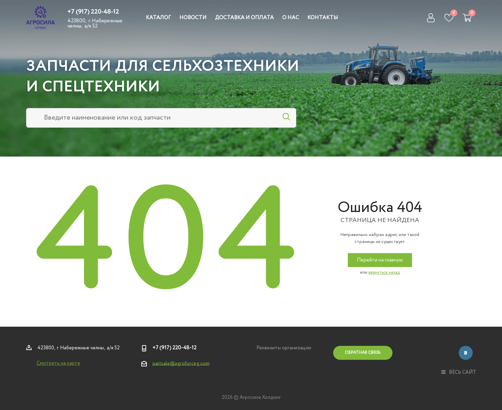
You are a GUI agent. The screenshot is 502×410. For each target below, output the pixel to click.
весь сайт (458, 372)
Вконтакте (466, 353)
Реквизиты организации (283, 347)
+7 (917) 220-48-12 (93, 11)
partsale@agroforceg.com (181, 363)
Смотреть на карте (58, 363)
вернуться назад (384, 272)
